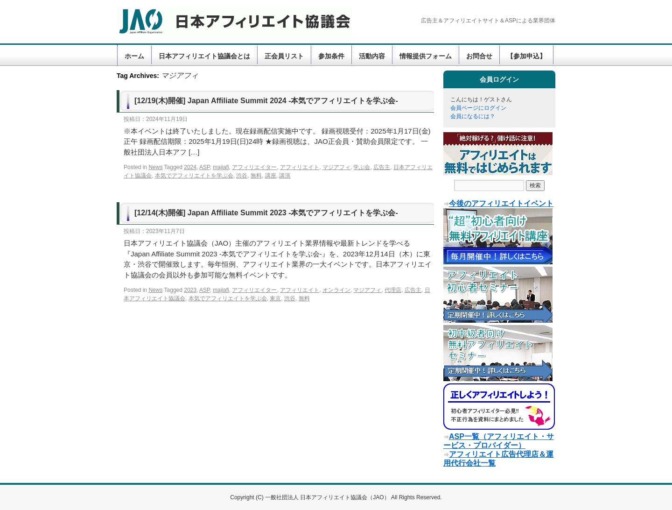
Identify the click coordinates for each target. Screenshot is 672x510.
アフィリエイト (299, 167)
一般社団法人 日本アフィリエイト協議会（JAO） (328, 497)
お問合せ (479, 56)
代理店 (393, 290)
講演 (284, 175)
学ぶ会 (361, 167)
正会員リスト (284, 56)
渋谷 (241, 175)
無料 (256, 175)
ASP (204, 167)
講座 (270, 175)
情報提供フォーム (425, 56)
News (155, 167)
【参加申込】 (526, 56)
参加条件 (331, 56)
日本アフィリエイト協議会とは (204, 56)
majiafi (221, 167)
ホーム (134, 56)
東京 (275, 298)
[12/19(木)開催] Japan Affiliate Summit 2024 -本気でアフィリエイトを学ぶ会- (266, 101)
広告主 (381, 167)
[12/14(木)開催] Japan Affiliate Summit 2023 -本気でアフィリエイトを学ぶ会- (266, 213)
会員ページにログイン (478, 108)
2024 (190, 167)
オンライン (336, 290)
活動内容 (372, 56)
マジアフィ (336, 167)
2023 (190, 290)
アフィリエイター (254, 167)
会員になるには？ (472, 116)
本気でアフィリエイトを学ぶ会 (194, 175)
